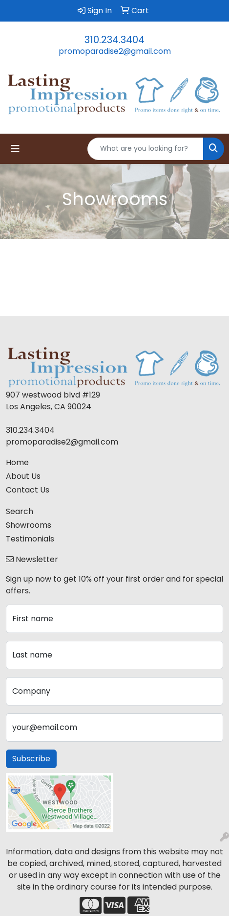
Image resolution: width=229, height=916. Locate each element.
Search (19, 511)
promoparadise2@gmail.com (115, 51)
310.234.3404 (114, 40)
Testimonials (30, 538)
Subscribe (31, 758)
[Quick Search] (145, 149)
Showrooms (28, 525)
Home (17, 462)
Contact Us (27, 489)
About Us (23, 476)
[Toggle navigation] (15, 149)
